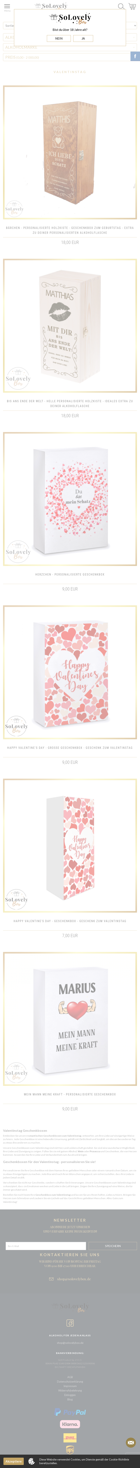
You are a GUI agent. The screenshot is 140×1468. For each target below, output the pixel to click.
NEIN (58, 38)
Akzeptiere (13, 1461)
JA (83, 38)
